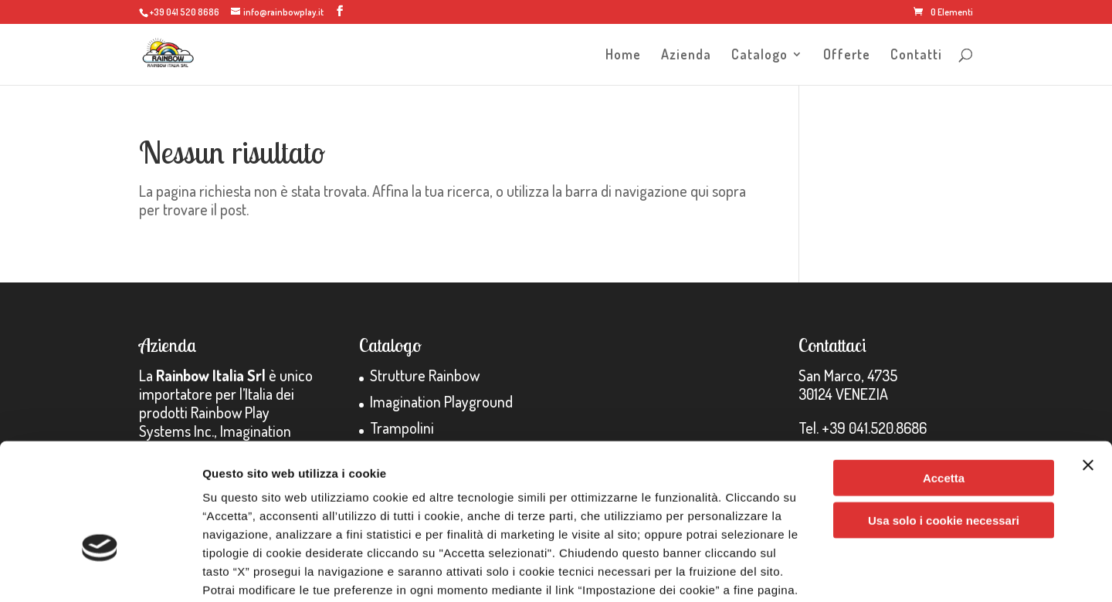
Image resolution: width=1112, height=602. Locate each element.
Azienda (686, 56)
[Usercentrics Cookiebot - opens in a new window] (100, 571)
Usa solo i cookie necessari (943, 421)
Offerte (846, 56)
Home (623, 56)
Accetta (944, 378)
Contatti (916, 56)
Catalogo (759, 56)
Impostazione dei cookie (839, 571)
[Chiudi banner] (1088, 365)
